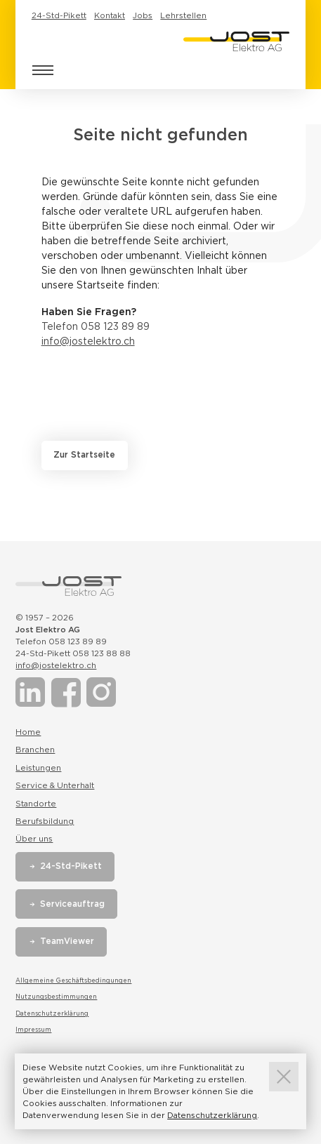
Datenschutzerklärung (52, 1013)
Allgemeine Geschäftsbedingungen (73, 980)
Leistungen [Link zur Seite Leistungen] (38, 768)
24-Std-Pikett (59, 15)
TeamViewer (67, 941)
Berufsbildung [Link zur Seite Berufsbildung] (44, 821)
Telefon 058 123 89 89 (95, 326)
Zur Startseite (84, 455)
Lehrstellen (183, 15)
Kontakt (109, 15)
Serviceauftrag (72, 904)
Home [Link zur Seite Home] (28, 732)
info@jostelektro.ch (88, 341)
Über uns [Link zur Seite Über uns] (34, 839)
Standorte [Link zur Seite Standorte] (35, 804)
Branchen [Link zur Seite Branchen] (35, 749)
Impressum (33, 1029)
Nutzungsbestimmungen (56, 996)
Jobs (142, 15)
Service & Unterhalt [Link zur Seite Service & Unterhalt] (54, 785)
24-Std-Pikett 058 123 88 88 (73, 653)
